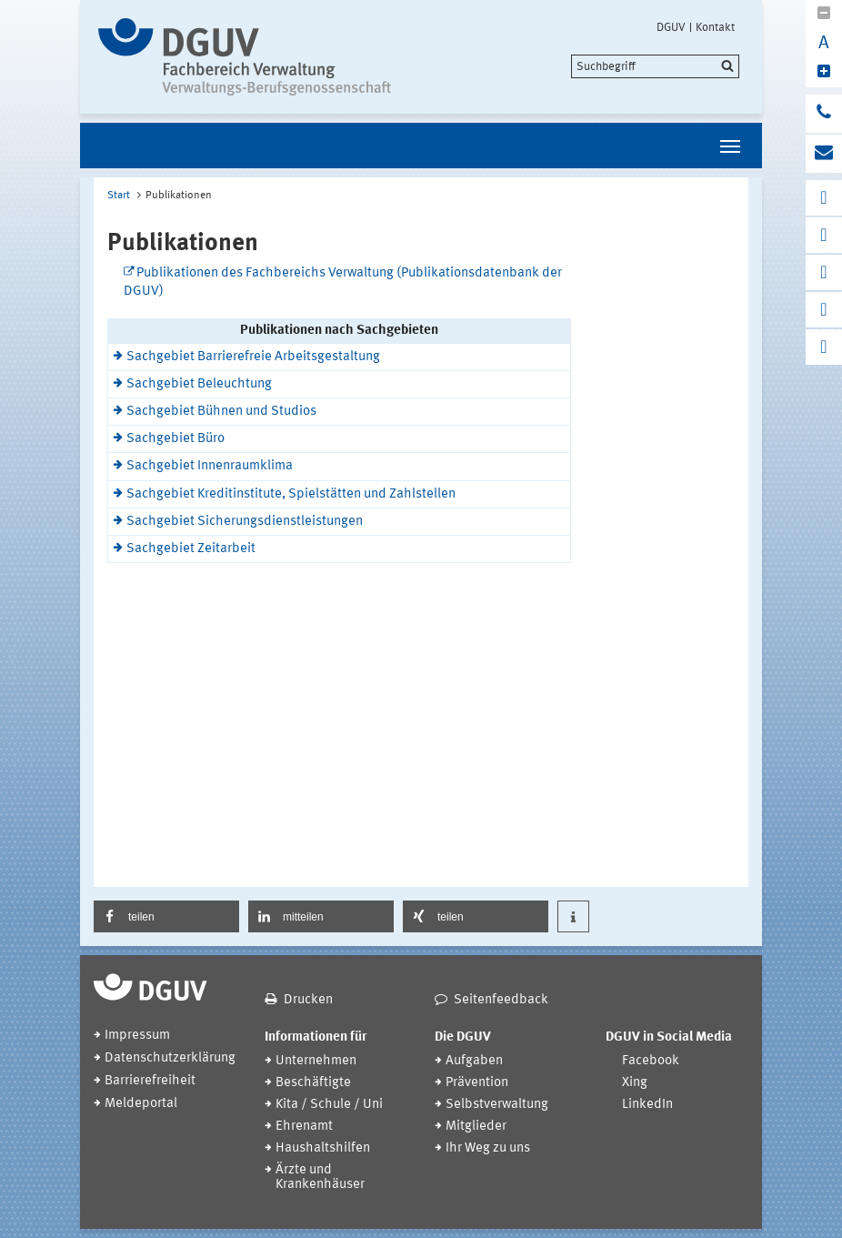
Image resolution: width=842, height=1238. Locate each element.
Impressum (137, 1035)
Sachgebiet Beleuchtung (199, 384)
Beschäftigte (313, 1083)
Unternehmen (316, 1061)
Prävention (477, 1083)
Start (118, 195)
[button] (166, 916)
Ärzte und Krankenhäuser (320, 1177)
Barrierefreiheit (150, 1081)
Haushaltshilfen (323, 1148)
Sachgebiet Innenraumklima (209, 466)
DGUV (671, 27)
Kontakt (715, 27)
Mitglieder (476, 1126)
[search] (655, 66)
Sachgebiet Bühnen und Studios (221, 411)
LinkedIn (647, 1105)
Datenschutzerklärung (170, 1058)
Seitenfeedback (501, 1000)
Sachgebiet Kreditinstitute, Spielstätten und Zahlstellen (291, 494)
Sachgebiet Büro (175, 439)
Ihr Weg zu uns (488, 1148)
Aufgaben (474, 1061)
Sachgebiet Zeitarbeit (191, 549)
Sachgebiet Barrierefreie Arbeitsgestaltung (253, 357)
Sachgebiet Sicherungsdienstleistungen (244, 521)
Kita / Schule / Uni (329, 1105)
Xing (634, 1083)
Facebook (650, 1061)
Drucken (308, 1000)
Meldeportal (141, 1104)
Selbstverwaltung (497, 1105)
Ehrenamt (304, 1126)
